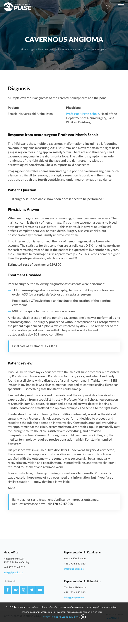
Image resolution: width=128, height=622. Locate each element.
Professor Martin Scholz (82, 113)
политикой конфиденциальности (61, 617)
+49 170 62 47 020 (14, 567)
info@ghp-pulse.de (13, 572)
